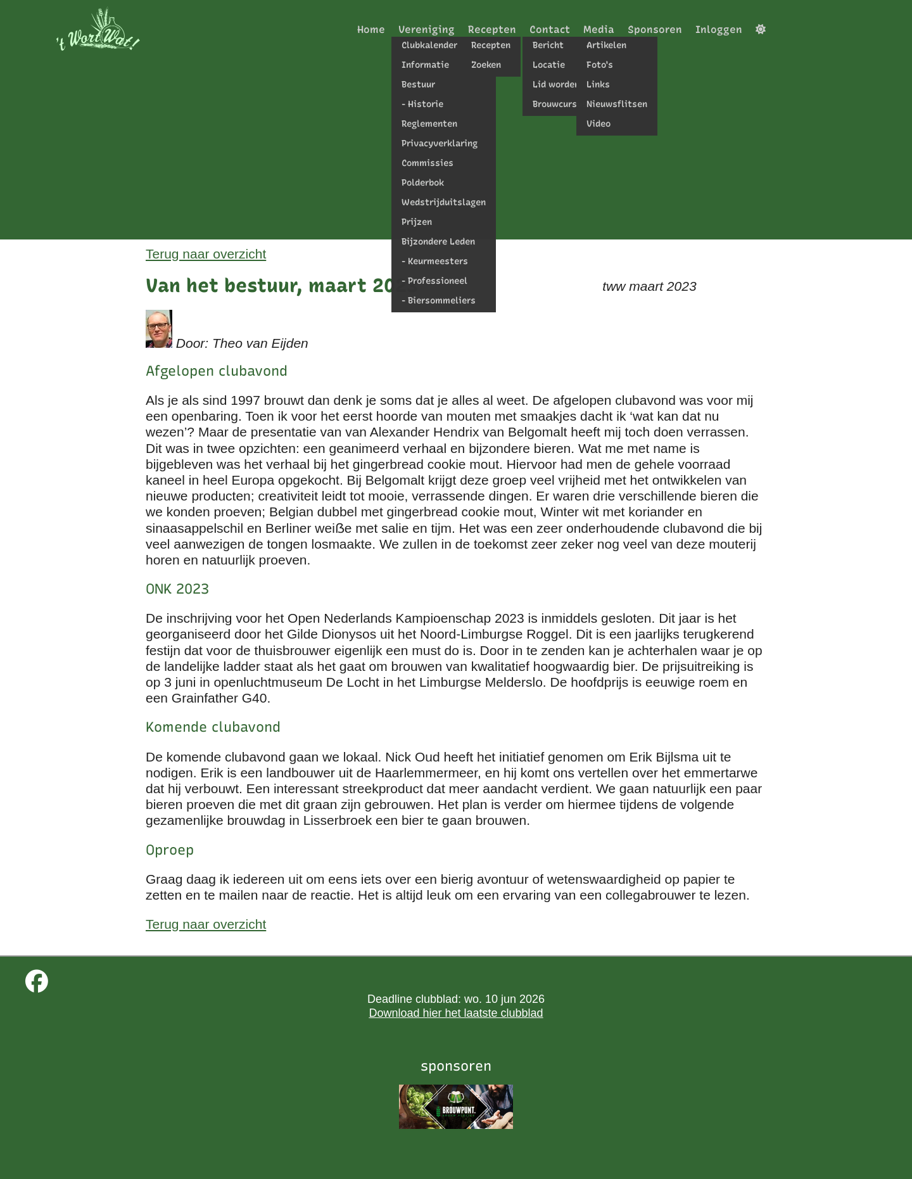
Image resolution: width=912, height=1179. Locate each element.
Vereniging (426, 29)
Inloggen (718, 29)
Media (598, 29)
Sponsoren (655, 29)
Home (371, 29)
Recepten (492, 29)
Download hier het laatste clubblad (456, 1013)
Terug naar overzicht (206, 253)
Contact (549, 29)
